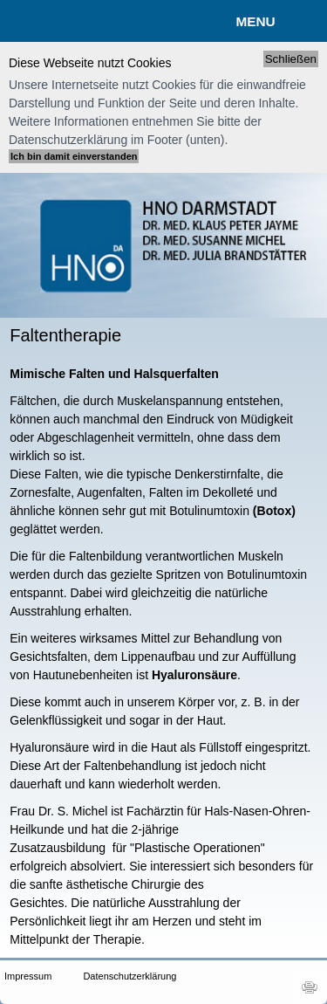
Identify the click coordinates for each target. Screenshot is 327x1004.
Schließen (291, 58)
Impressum (27, 976)
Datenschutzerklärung (111, 976)
